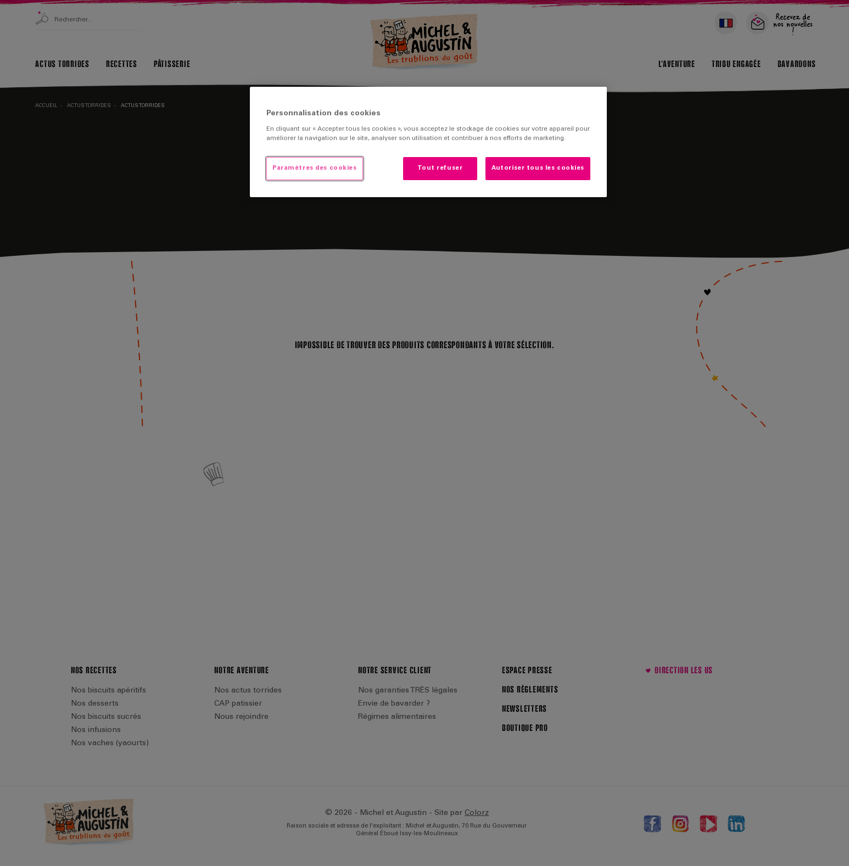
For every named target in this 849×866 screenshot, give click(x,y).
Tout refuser (439, 168)
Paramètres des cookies (314, 168)
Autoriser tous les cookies (537, 168)
